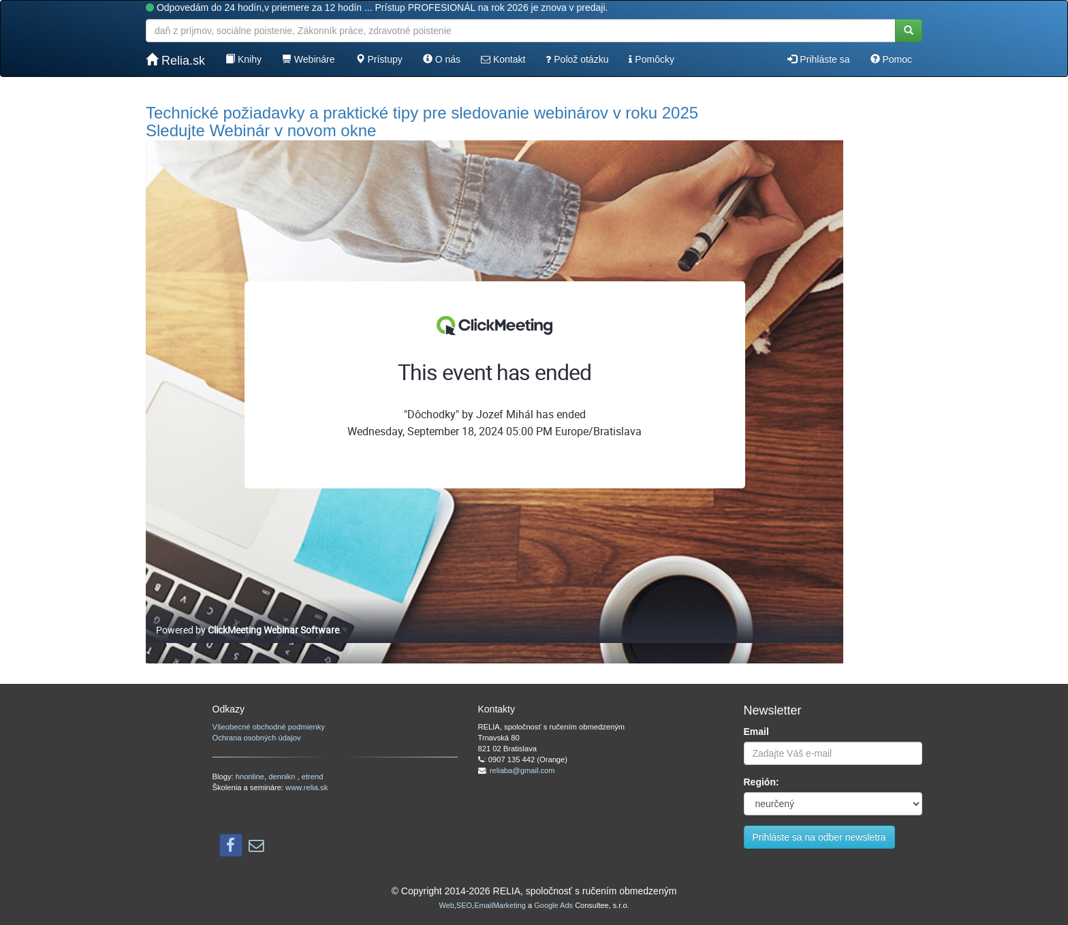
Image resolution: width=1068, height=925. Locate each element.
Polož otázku (577, 59)
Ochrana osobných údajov (257, 738)
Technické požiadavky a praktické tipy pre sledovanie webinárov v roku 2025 (422, 113)
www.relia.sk (306, 787)
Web (446, 905)
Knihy (243, 59)
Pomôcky (651, 59)
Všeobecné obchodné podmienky (269, 727)
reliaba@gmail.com (522, 770)
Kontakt (503, 59)
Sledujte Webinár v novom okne (261, 130)
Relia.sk (175, 60)
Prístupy (379, 59)
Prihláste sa (818, 59)
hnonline (250, 776)
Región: (761, 782)
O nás (441, 59)
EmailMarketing (500, 905)
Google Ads (553, 905)
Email (756, 731)
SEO (464, 905)
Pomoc (891, 59)
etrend (313, 776)
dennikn (282, 776)
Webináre (308, 59)
